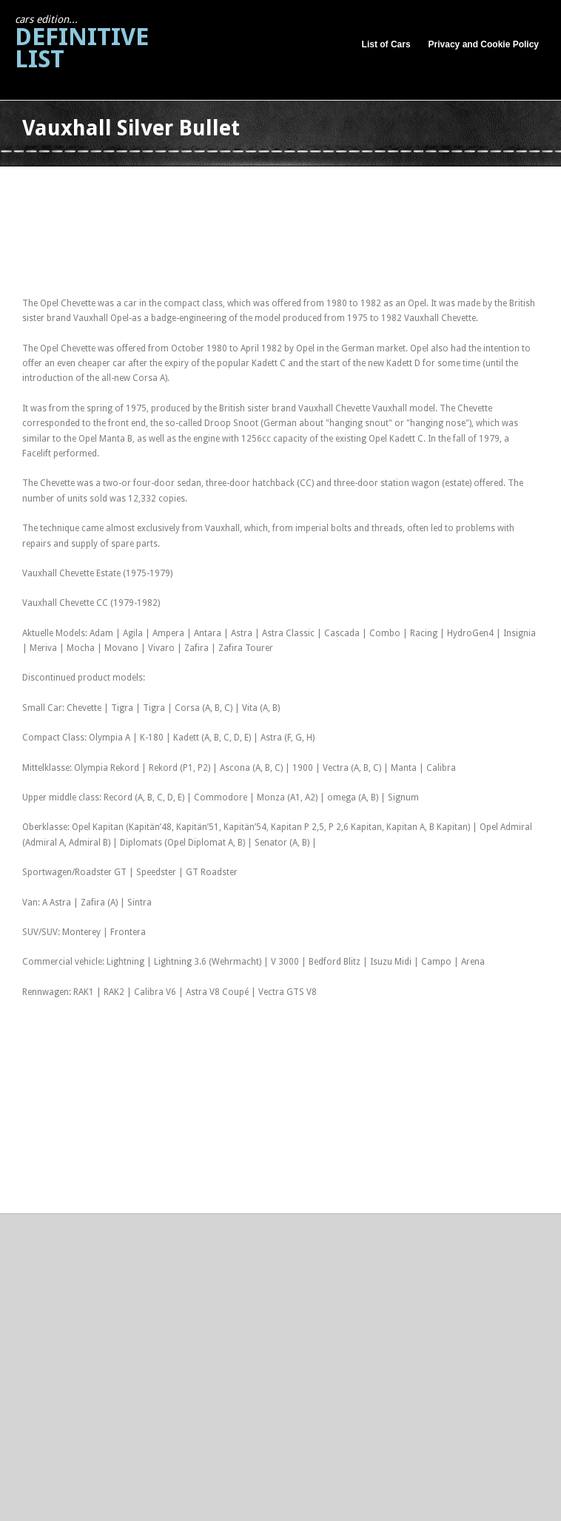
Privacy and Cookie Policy (484, 44)
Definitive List (82, 43)
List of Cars (386, 44)
